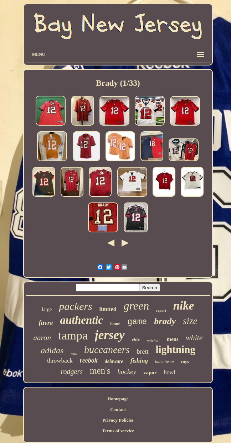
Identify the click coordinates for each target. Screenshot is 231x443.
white (194, 337)
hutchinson (164, 361)
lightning (175, 349)
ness (74, 353)
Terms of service (118, 430)
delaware (114, 361)
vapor (150, 372)
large (47, 309)
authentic (81, 320)
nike (183, 305)
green (136, 305)
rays (185, 361)
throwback (60, 360)
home (115, 323)
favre (45, 322)
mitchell (153, 340)
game (137, 322)
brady (165, 321)
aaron (42, 337)
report (161, 310)
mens (172, 339)
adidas (52, 350)
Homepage (117, 398)
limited (108, 309)
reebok (89, 360)
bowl (169, 372)
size (190, 321)
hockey (126, 371)
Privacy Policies (118, 420)
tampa (73, 335)
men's (100, 370)
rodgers (71, 371)
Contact (118, 409)
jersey (110, 335)
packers (75, 306)
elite (136, 339)
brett (143, 351)
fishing (139, 360)
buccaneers (107, 349)
